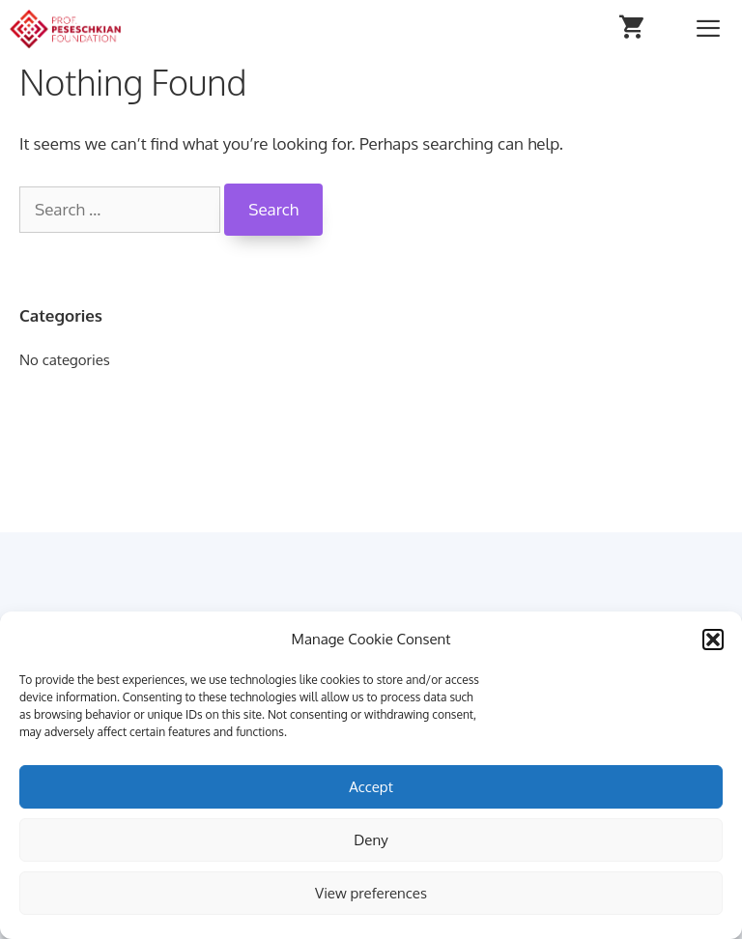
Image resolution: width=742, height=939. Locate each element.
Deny (370, 840)
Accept (371, 787)
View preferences (371, 893)
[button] (713, 639)
